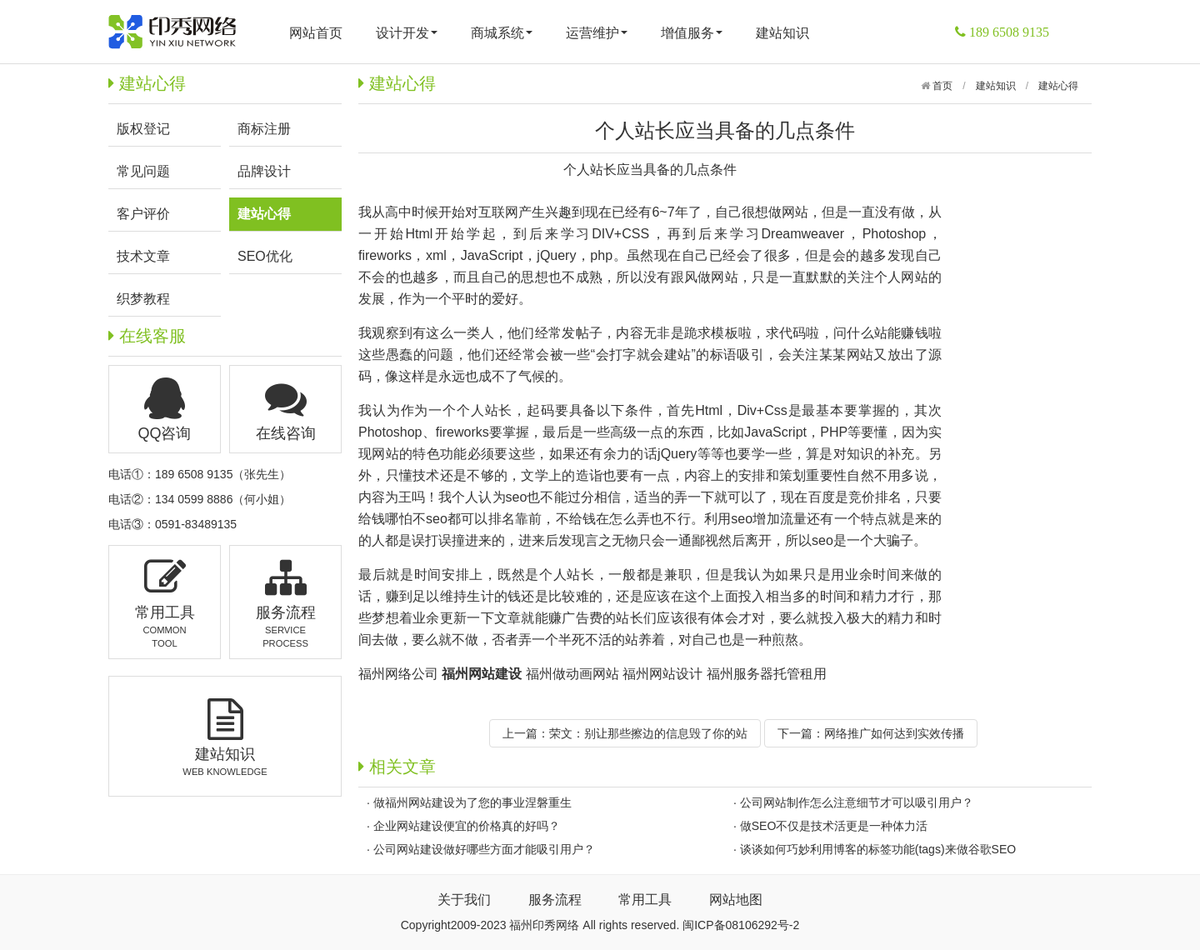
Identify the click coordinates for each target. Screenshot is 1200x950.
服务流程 (555, 899)
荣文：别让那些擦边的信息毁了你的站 (648, 733)
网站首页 (315, 33)
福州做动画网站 (572, 674)
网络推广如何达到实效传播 (894, 733)
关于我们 (464, 899)
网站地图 (735, 899)
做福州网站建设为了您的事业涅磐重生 (472, 802)
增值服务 (691, 33)
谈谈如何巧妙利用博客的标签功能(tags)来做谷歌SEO (878, 849)
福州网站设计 (662, 674)
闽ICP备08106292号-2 (740, 925)
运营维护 (597, 33)
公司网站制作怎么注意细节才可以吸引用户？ (856, 802)
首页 (941, 86)
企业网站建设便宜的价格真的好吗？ (466, 825)
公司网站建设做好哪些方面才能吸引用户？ (484, 849)
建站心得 (1058, 86)
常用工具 (645, 899)
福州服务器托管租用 (767, 674)
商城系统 (501, 33)
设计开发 (407, 33)
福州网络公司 (398, 674)
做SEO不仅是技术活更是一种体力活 (834, 825)
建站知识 (782, 33)
